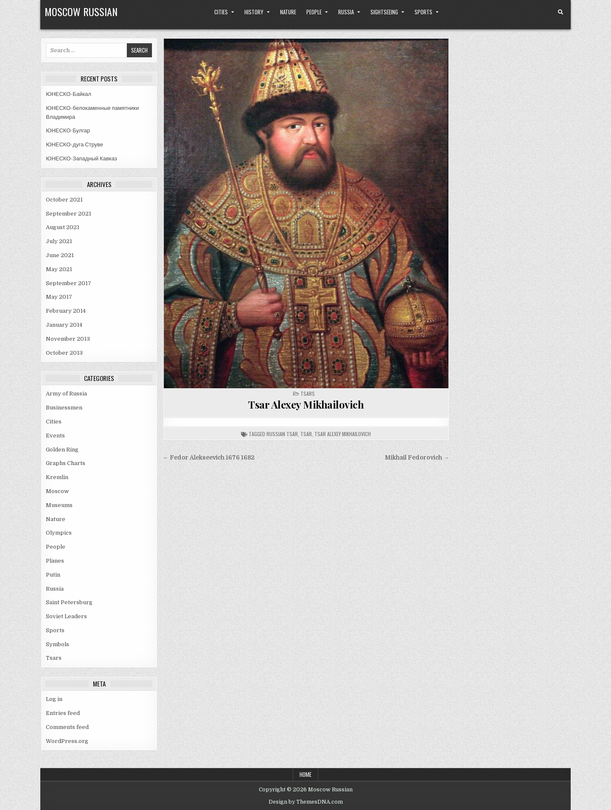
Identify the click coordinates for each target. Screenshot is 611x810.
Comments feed (67, 727)
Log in (54, 699)
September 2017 (68, 283)
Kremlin (57, 477)
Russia (346, 12)
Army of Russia (66, 393)
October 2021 (64, 199)
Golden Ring (62, 449)
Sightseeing (384, 12)
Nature (288, 12)
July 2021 (59, 241)
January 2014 (64, 325)
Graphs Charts (65, 463)
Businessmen (64, 407)
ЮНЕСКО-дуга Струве (74, 144)
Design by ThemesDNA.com (306, 802)
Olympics (59, 533)
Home (305, 774)
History (253, 12)
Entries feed (63, 713)
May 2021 (59, 269)
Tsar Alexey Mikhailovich (306, 404)
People (314, 12)
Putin (53, 575)
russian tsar (282, 433)
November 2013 (68, 339)
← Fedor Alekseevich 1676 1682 (209, 457)
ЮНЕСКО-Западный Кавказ (81, 158)
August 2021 (62, 227)
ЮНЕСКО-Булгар (68, 130)
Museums (59, 505)
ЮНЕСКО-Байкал (68, 94)
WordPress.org (67, 741)
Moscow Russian (81, 11)
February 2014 (66, 311)
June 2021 (60, 255)
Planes (55, 561)
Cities (221, 12)
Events (55, 435)
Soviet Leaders (66, 616)
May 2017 (59, 297)
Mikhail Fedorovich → (417, 457)
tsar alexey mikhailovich (342, 433)
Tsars (54, 658)
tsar (306, 433)
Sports (423, 12)
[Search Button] (560, 12)
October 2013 (64, 353)
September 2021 (68, 213)
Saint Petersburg (69, 602)
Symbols (57, 644)
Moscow (57, 491)
